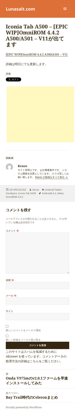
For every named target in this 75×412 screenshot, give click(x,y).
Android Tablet (53, 189)
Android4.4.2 (49, 193)
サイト (9, 311)
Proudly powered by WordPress (24, 407)
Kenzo (35, 189)
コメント (12, 230)
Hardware (11, 193)
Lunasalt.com (20, 9)
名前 (10, 280)
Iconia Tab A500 (27, 193)
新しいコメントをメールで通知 (23, 330)
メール (11, 295)
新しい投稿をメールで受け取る (23, 340)
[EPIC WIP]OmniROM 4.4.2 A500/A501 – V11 (37, 54)
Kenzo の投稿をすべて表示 (50, 177)
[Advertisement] (40, 114)
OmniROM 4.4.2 (14, 197)
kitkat (60, 193)
